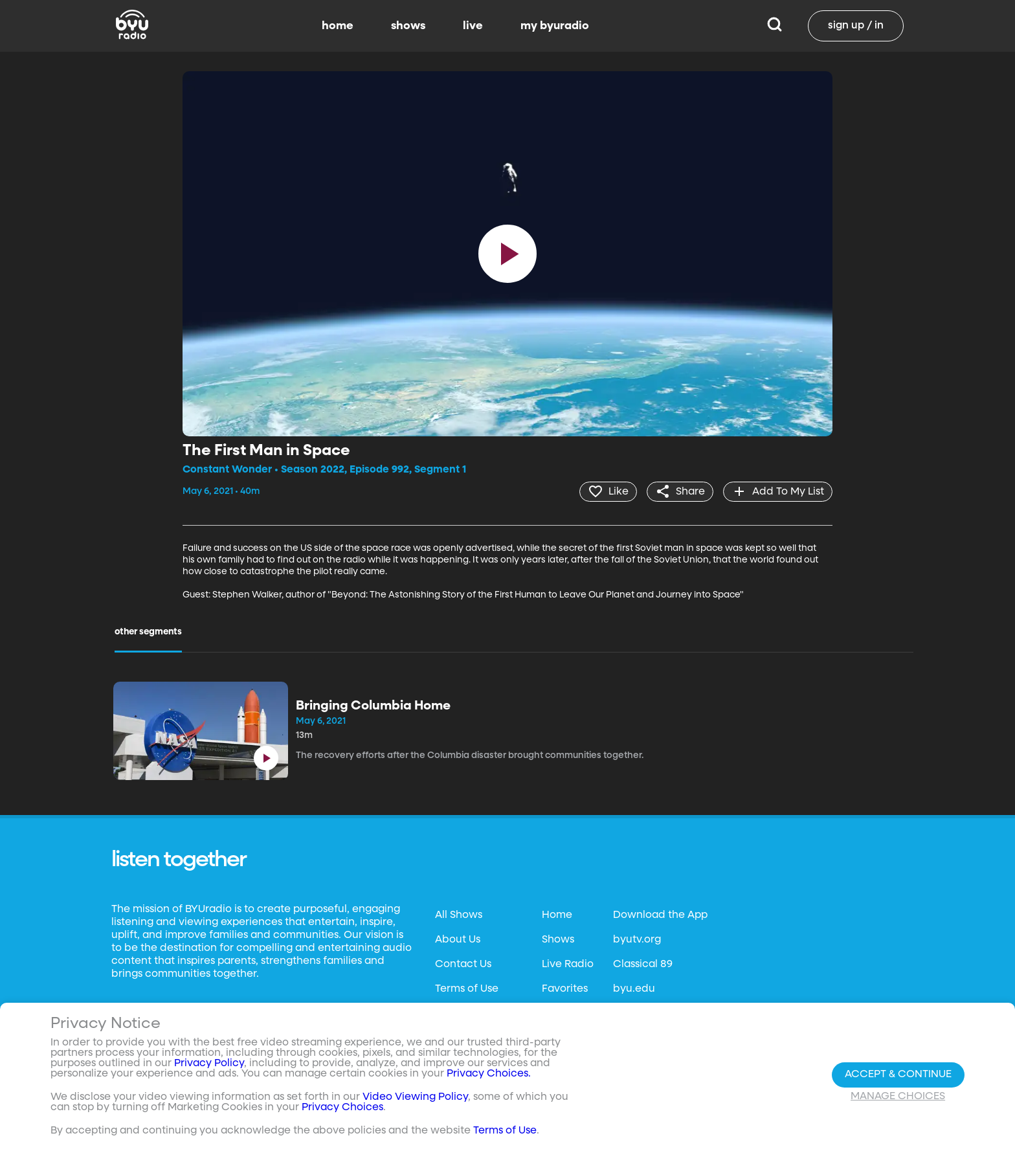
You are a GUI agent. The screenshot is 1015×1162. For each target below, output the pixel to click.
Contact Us (463, 964)
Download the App (660, 915)
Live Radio (568, 964)
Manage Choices (898, 1096)
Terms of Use (466, 989)
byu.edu (634, 989)
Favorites (565, 989)
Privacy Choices (342, 1107)
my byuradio (554, 26)
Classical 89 (643, 964)
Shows (558, 940)
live (473, 26)
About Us (457, 940)
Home (557, 915)
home (337, 26)
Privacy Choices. (489, 1074)
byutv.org (637, 940)
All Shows (458, 915)
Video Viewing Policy (415, 1097)
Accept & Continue (898, 1074)
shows (408, 26)
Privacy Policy (209, 1063)
